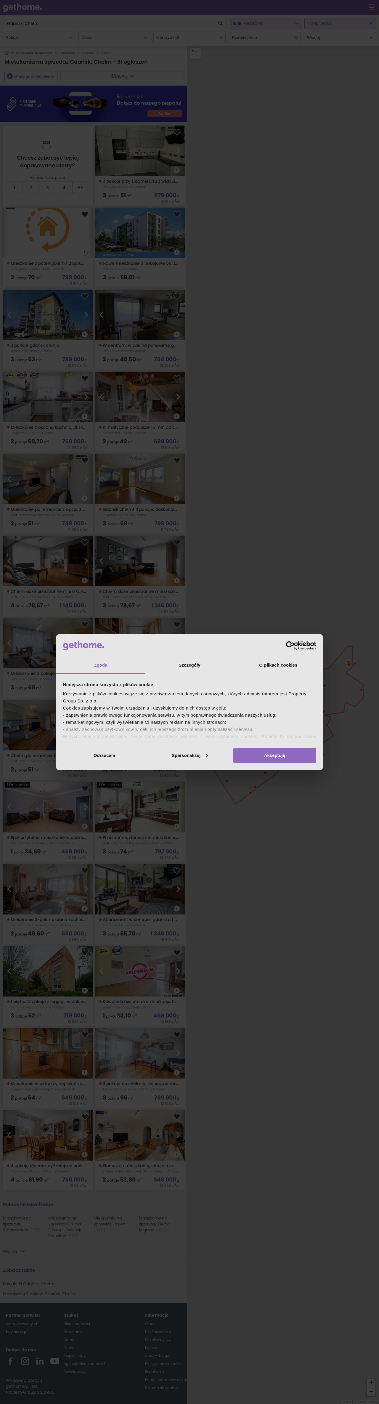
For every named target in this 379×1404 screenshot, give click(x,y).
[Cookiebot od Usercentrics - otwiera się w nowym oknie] (290, 645)
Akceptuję (274, 755)
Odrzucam (104, 755)
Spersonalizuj (190, 755)
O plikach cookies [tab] (278, 664)
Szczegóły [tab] (189, 664)
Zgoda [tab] (100, 664)
